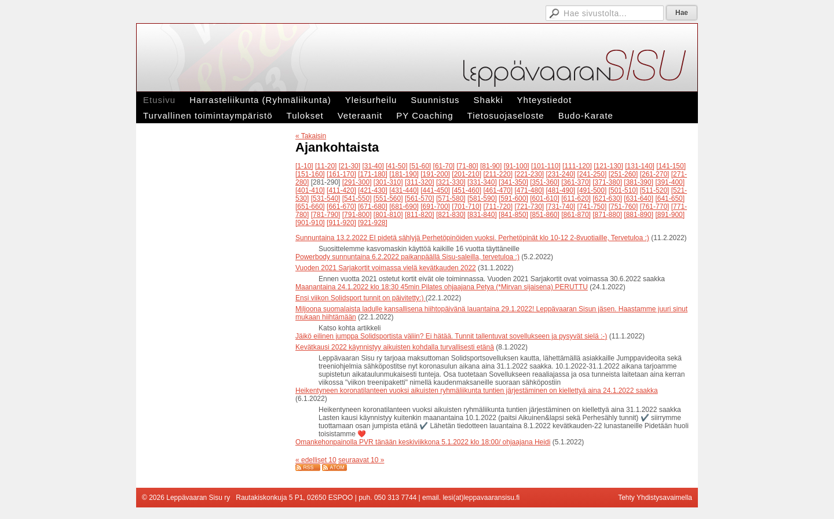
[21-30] (349, 166)
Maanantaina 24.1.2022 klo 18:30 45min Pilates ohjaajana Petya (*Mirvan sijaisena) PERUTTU (441, 287)
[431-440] (404, 190)
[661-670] (341, 207)
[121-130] (608, 166)
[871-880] (607, 215)
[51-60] (420, 166)
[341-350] (513, 182)
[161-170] (341, 174)
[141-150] (671, 166)
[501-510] (623, 190)
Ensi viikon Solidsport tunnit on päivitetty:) (360, 298)
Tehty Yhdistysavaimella (655, 498)
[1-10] (304, 166)
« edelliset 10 (315, 460)
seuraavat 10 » (361, 460)
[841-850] (513, 215)
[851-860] (544, 215)
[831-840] (482, 215)
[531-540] (326, 198)
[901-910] (310, 223)
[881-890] (638, 215)
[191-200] (435, 174)
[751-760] (623, 207)
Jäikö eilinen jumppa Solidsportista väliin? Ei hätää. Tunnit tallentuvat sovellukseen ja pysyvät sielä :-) (451, 336)
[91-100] (516, 166)
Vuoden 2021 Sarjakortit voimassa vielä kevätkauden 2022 (385, 268)
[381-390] (638, 182)
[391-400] (670, 182)
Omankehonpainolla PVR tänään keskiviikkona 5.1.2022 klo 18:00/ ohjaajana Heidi (422, 442)
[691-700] (435, 207)
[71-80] (467, 166)
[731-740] (561, 207)
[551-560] (388, 198)
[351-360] (544, 182)
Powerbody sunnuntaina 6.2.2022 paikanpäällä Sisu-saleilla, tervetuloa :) (407, 257)
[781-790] (326, 215)
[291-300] (357, 182)
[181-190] (404, 174)
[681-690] (404, 207)
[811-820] (419, 215)
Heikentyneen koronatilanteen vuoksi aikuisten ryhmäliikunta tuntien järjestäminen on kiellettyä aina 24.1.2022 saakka (476, 391)
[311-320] (419, 182)
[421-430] (372, 190)
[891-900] (670, 215)
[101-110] (546, 166)
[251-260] (623, 174)
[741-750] (592, 207)
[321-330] (451, 182)
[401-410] (310, 190)
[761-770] (655, 207)
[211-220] (498, 174)
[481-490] (561, 190)
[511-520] (655, 190)
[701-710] (466, 207)
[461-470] (498, 190)
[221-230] (529, 174)
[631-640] (638, 198)
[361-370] (576, 182)
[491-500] (592, 190)
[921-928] (372, 223)
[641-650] (670, 198)
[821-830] (451, 215)
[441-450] (435, 190)
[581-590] (482, 198)
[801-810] (388, 215)
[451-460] (466, 190)
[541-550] (357, 198)
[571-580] (451, 198)
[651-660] (310, 207)
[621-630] (607, 198)
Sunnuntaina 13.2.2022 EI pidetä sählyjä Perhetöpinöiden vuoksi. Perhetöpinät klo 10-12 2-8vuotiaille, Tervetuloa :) (472, 238)
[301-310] (388, 182)
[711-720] (498, 207)
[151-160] (310, 174)
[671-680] (372, 207)
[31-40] (372, 166)
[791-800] (357, 215)
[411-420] (341, 190)
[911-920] (341, 223)
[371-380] (607, 182)
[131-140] (639, 166)
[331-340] (482, 182)
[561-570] (419, 198)
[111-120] (577, 166)
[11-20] (325, 166)
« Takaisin (310, 136)
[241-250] (592, 174)
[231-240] (561, 174)
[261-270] (655, 174)
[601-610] (544, 198)
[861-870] (576, 215)
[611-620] (576, 198)
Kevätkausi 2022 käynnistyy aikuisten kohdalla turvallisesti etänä (394, 347)
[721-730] (529, 207)
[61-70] (444, 166)
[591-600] (513, 198)
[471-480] (529, 190)
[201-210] (466, 174)
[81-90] (491, 166)
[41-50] (396, 166)
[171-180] (372, 174)
